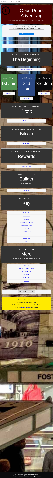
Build (31, 476)
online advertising (25, 307)
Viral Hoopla (44, 93)
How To (19, 46)
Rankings (26, 476)
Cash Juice (26, 228)
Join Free (33, 46)
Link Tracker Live (26, 271)
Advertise (18, 1)
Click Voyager (26, 238)
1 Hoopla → (4, 1)
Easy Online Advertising (26, 234)
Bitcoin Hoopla (26, 143)
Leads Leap (26, 219)
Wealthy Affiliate (26, 277)
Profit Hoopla (26, 120)
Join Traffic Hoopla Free (26, 69)
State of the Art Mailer (26, 225)
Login (34, 476)
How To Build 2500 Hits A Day (26, 291)
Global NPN (26, 281)
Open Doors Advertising (32, 13)
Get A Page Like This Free (26, 33)
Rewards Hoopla (26, 166)
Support (39, 476)
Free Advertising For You (26, 222)
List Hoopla (26, 98)
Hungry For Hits (26, 216)
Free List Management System (26, 268)
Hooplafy (26, 190)
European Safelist (26, 231)
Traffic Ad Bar (26, 213)
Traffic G (26, 241)
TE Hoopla (8, 93)
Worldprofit (26, 274)
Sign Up (12, 1)
